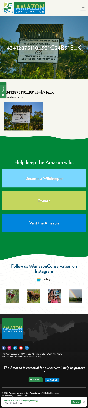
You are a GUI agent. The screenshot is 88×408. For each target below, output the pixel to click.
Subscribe (52, 380)
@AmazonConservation (50, 266)
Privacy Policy (7, 395)
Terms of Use (21, 395)
